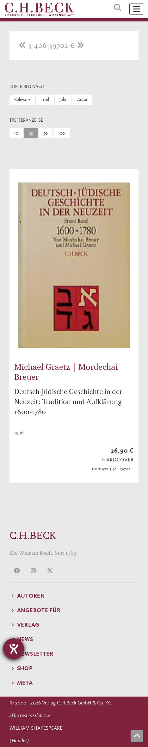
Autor (82, 99)
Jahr (63, 99)
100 (61, 133)
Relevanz (22, 99)
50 (45, 133)
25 (31, 133)
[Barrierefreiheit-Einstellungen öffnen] (13, 648)
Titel (45, 99)
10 (16, 133)
